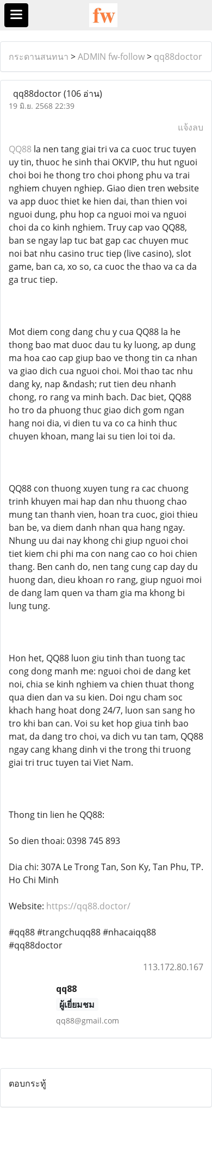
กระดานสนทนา (38, 57)
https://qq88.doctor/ (88, 906)
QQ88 (20, 149)
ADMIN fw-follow (111, 57)
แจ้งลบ (190, 127)
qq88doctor (178, 57)
